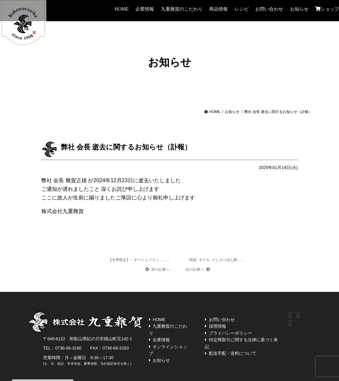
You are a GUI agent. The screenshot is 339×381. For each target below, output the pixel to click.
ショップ (327, 9)
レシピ (242, 9)
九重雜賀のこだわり (182, 9)
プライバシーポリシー (230, 333)
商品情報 (218, 9)
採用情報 (217, 326)
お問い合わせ (269, 9)
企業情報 (144, 9)
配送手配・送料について (232, 353)
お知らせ (299, 9)
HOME (121, 9)
